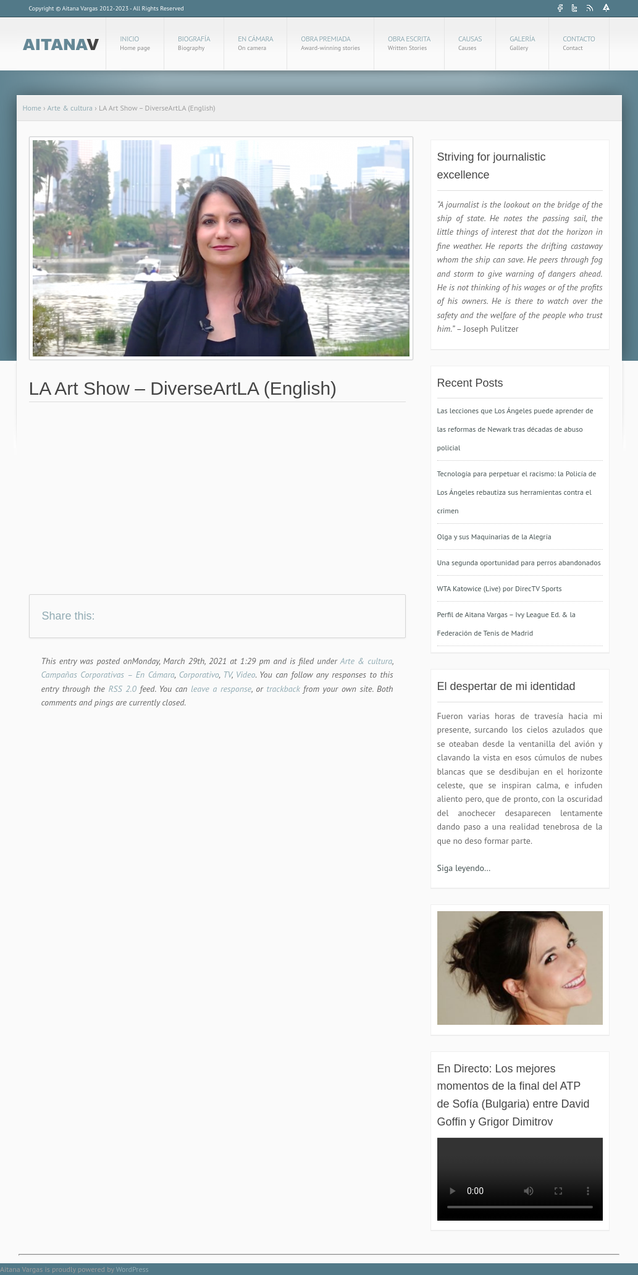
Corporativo (199, 674)
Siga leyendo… (464, 867)
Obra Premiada (330, 43)
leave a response (221, 688)
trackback (283, 688)
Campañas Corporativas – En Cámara (108, 674)
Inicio (135, 43)
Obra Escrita (409, 43)
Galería (522, 43)
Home (32, 107)
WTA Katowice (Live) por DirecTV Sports (499, 588)
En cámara (255, 43)
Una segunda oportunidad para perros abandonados (519, 562)
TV (227, 674)
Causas (470, 43)
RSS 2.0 (120, 688)
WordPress (132, 1269)
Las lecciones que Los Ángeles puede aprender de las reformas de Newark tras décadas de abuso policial (515, 429)
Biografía (194, 43)
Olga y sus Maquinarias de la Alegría (494, 536)
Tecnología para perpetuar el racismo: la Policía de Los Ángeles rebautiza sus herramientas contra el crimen (517, 492)
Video (245, 674)
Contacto (579, 43)
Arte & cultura (70, 107)
